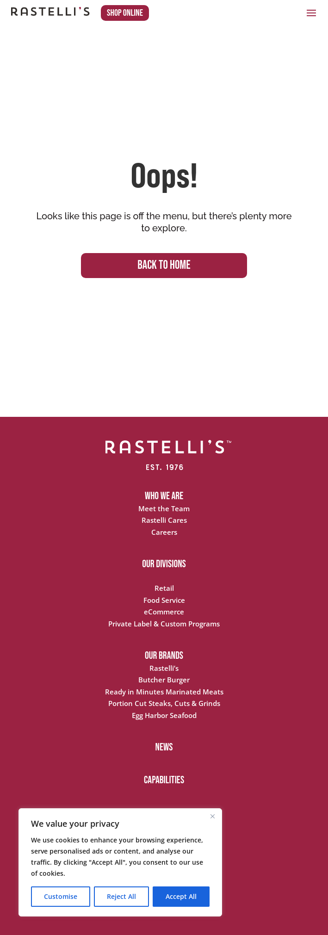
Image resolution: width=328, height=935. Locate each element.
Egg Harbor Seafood (164, 715)
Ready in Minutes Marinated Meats (164, 691)
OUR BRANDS (164, 656)
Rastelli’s (164, 668)
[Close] (212, 816)
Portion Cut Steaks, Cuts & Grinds (164, 703)
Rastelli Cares (164, 520)
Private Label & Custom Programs (164, 623)
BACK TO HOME (163, 265)
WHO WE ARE (164, 496)
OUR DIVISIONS (164, 564)
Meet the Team (164, 508)
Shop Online (125, 13)
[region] (120, 862)
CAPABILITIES (164, 780)
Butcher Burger (164, 679)
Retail (164, 588)
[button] (311, 12)
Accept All (181, 896)
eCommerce (164, 611)
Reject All (121, 896)
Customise (60, 896)
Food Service (164, 600)
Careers (164, 532)
